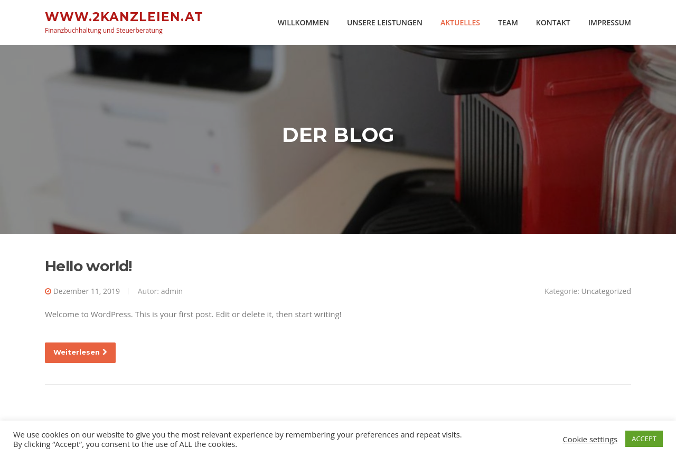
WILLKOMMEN (303, 22)
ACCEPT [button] (644, 438)
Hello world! (88, 266)
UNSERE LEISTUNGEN (384, 22)
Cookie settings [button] (590, 439)
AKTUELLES (460, 22)
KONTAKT (553, 22)
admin (172, 292)
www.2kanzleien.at (124, 16)
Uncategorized (606, 292)
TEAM (508, 22)
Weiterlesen (80, 353)
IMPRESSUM (609, 22)
